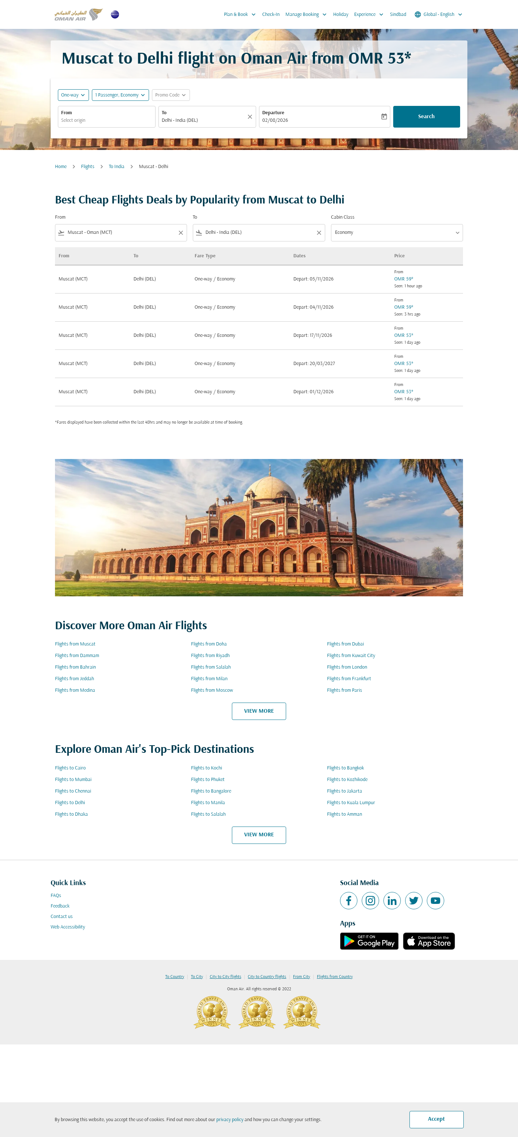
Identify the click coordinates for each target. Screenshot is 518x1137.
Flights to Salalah (208, 814)
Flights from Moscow (212, 690)
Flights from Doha (209, 644)
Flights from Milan (209, 679)
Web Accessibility (68, 927)
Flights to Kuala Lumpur (351, 803)
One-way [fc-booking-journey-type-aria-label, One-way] (69, 95)
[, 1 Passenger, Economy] (117, 95)
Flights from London (347, 667)
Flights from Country (335, 977)
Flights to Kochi (206, 768)
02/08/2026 (275, 120)
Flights (87, 167)
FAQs (56, 895)
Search (426, 117)
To (164, 113)
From (66, 113)
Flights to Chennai (73, 791)
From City (301, 977)
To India (116, 167)
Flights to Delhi (70, 803)
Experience (370, 14)
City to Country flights (267, 977)
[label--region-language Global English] (439, 14)
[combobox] (106, 120)
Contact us (62, 916)
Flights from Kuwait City (351, 655)
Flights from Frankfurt (349, 679)
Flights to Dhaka (71, 814)
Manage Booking (307, 14)
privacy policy (229, 1120)
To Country (174, 977)
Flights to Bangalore (211, 791)
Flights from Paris (344, 690)
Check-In (271, 14)
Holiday (340, 14)
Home (61, 167)
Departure (273, 113)
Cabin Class (342, 217)
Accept (436, 1119)
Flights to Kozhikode (347, 779)
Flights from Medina (75, 690)
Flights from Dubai (345, 644)
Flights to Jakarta (344, 791)
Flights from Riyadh (210, 655)
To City (197, 977)
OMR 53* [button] (379, 59)
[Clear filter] (180, 232)
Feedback (60, 906)
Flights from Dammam (77, 655)
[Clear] (251, 116)
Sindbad (398, 14)
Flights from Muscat (75, 644)
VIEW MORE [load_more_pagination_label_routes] (259, 711)
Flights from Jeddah (74, 679)
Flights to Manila (208, 803)
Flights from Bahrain (75, 667)
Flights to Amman (344, 814)
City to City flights (225, 977)
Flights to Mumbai (73, 779)
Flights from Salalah (211, 667)
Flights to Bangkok (345, 768)
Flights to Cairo (70, 768)
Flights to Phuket (208, 779)
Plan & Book (241, 14)
